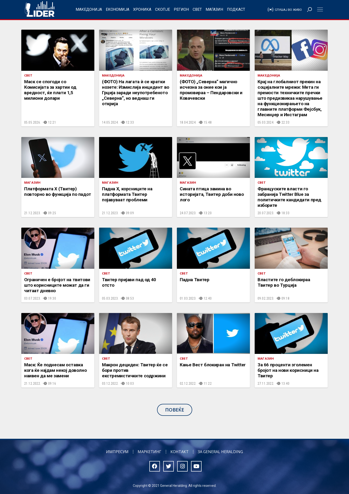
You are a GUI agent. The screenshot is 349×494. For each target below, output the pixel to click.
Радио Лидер (40, 9)
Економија (117, 9)
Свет (197, 9)
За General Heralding (220, 451)
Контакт (179, 451)
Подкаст (236, 9)
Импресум (117, 451)
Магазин (214, 9)
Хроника (142, 9)
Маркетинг (149, 451)
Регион (181, 9)
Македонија (89, 9)
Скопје (162, 9)
